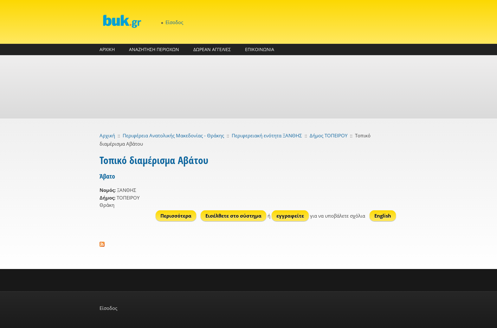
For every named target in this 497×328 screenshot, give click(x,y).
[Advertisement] (248, 87)
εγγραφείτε (290, 216)
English (382, 216)
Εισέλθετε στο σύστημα (233, 216)
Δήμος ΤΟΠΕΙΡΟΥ (328, 135)
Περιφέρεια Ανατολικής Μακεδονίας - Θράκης (173, 135)
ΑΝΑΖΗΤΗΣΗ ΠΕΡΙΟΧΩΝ (154, 49)
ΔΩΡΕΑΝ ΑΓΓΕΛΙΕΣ (212, 49)
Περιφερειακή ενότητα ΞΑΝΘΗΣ (267, 135)
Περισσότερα (178, 215)
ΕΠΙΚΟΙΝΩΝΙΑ (259, 49)
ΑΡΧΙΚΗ (107, 49)
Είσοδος (174, 22)
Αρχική (107, 135)
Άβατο (107, 176)
